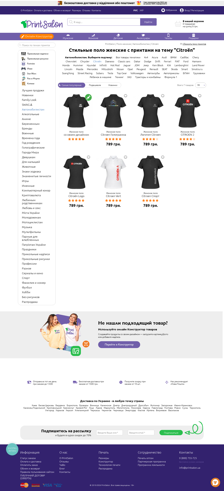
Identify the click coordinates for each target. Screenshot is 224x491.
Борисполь (72, 405)
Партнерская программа (152, 461)
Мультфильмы (31, 232)
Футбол (27, 287)
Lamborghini (181, 65)
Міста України (31, 212)
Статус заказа (28, 458)
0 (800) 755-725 (188, 458)
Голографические (33, 147)
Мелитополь (123, 407)
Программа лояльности (151, 464)
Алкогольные (30, 114)
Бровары (83, 405)
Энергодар (130, 410)
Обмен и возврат (62, 10)
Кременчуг (68, 407)
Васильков (173, 410)
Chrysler (84, 61)
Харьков (60, 410)
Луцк (91, 407)
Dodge (147, 61)
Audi (164, 57)
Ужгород (49, 410)
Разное (26, 268)
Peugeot (141, 69)
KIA (169, 65)
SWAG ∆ (27, 104)
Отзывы (86, 10)
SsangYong (68, 73)
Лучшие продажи (33, 90)
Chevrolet (71, 61)
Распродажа (29, 301)
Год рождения (31, 142)
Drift (157, 61)
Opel (130, 69)
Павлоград (157, 407)
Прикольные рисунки (36, 259)
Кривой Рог (81, 407)
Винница (94, 405)
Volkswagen (137, 73)
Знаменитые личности (36, 176)
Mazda (79, 69)
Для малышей (31, 161)
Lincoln (68, 69)
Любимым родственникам (32, 201)
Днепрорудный (129, 405)
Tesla (110, 73)
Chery (195, 57)
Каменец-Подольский (34, 407)
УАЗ (129, 77)
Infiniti (103, 65)
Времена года (31, 138)
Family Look (29, 99)
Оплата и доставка (43, 10)
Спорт (26, 278)
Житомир (155, 405)
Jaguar (127, 65)
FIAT (177, 61)
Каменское (105, 405)
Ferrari (167, 61)
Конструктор (106, 461)
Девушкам (28, 157)
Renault (154, 69)
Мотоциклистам (32, 222)
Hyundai (91, 65)
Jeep (146, 65)
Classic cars (124, 61)
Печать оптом (146, 458)
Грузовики (199, 73)
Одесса (146, 407)
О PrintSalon (27, 10)
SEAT (164, 69)
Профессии (29, 263)
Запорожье (167, 405)
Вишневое (161, 410)
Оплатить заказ (29, 464)
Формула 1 (170, 77)
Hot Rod (114, 65)
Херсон (69, 410)
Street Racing (85, 73)
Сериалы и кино (32, 273)
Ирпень (150, 410)
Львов (99, 407)
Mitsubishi (107, 69)
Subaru (100, 73)
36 (198, 84)
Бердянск (60, 405)
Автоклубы (153, 73)
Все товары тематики (128, 57)
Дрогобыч (143, 405)
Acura (155, 57)
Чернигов (106, 410)
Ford (185, 61)
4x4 (146, 57)
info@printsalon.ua (189, 467)
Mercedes (92, 69)
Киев (34, 405)
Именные (28, 185)
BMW (173, 57)
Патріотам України (34, 244)
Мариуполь (109, 407)
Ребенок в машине (100, 77)
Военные (28, 133)
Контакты (96, 10)
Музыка (27, 227)
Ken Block (157, 65)
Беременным (31, 123)
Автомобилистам (33, 109)
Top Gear (122, 73)
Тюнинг (119, 77)
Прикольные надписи (36, 254)
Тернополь (195, 407)
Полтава (168, 407)
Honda (66, 65)
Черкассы (95, 410)
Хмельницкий (82, 410)
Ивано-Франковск (183, 405)
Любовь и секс (31, 208)
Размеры (76, 10)
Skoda (174, 69)
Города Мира (30, 152)
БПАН (186, 73)
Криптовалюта (31, 195)
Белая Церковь (46, 405)
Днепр (116, 405)
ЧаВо (62, 464)
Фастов (141, 410)
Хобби (26, 292)
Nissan (120, 69)
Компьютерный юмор (36, 190)
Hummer (78, 65)
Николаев (136, 407)
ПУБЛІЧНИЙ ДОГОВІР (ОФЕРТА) (32, 477)
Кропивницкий (54, 407)
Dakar (137, 61)
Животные (29, 166)
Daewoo (109, 61)
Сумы (185, 407)
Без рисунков (31, 297)
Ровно (177, 407)
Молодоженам (31, 217)
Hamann (196, 61)
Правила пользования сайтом (37, 471)
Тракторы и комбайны (148, 77)
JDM (137, 65)
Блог (62, 468)
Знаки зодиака (31, 171)
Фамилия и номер (34, 282)
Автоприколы (171, 73)
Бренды (27, 128)
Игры (25, 181)
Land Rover (198, 65)
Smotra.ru (197, 69)
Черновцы (118, 410)
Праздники (29, 249)
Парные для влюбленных (30, 238)
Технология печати (109, 464)
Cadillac (184, 57)
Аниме (26, 119)
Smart (184, 69)
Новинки (27, 95)
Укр (141, 10)
